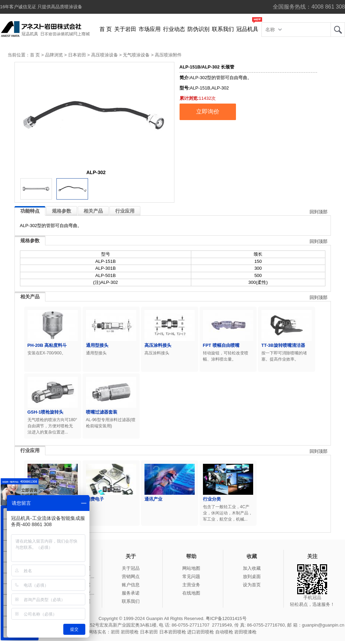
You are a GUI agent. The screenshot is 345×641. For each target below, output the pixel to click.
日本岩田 (77, 54)
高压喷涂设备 (104, 54)
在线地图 (191, 593)
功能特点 (30, 211)
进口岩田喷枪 (200, 631)
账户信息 (131, 584)
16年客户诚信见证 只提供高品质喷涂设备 (41, 6)
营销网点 (131, 576)
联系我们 (223, 29)
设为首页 (252, 584)
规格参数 (61, 211)
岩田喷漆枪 (245, 631)
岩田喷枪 (130, 631)
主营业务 (191, 584)
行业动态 (174, 29)
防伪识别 (198, 29)
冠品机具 (247, 29)
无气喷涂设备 (136, 54)
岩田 (338, 29)
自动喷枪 (224, 631)
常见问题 (191, 576)
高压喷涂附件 (168, 54)
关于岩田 (125, 29)
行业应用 (124, 211)
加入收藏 (252, 568)
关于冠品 (131, 568)
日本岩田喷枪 (172, 631)
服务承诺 (131, 593)
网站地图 (191, 568)
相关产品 (93, 211)
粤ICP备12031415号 (226, 618)
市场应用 (150, 29)
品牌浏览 (54, 54)
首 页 (105, 29)
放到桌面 (252, 576)
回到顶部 (318, 211)
